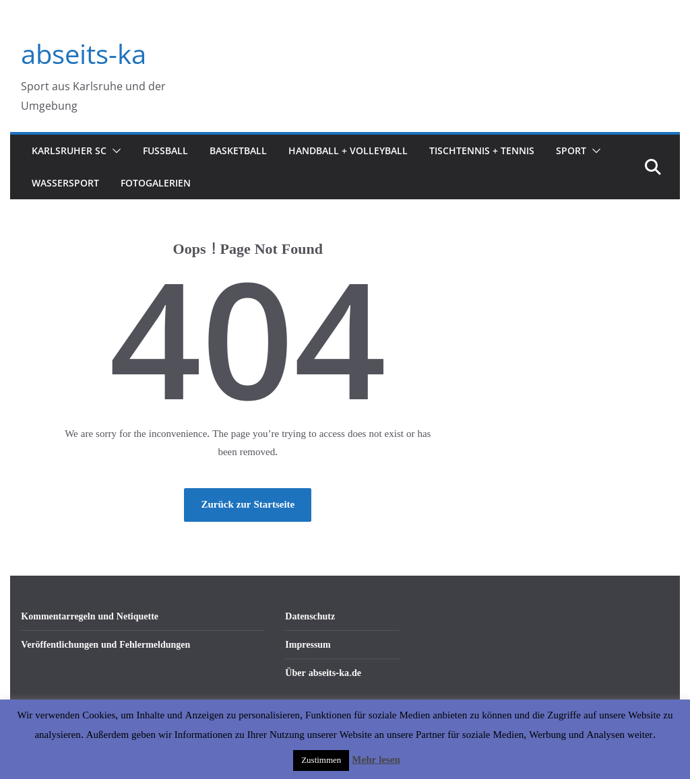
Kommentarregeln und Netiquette (89, 616)
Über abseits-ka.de (323, 673)
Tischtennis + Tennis (481, 150)
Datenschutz (310, 616)
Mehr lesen (376, 760)
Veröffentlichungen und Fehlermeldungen (105, 644)
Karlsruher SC (69, 150)
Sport (571, 150)
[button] (113, 150)
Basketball (238, 150)
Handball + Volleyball (348, 150)
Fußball (165, 150)
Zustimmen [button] (321, 760)
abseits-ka (83, 53)
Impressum (307, 644)
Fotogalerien (156, 182)
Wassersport (65, 182)
